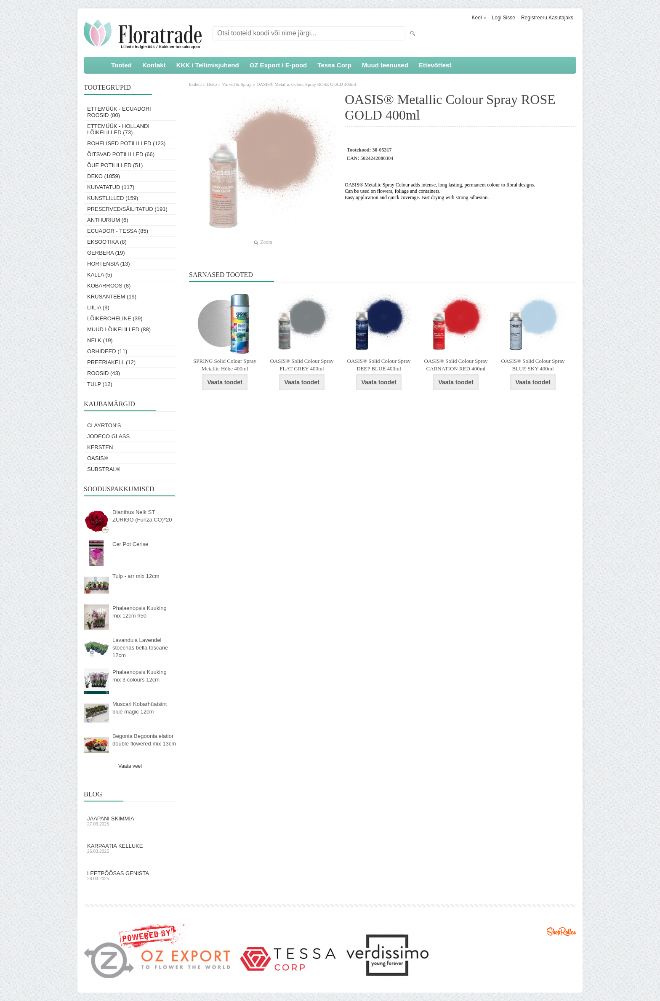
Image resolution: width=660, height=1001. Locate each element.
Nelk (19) (100, 340)
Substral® (103, 469)
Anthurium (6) (107, 220)
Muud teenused (385, 65)
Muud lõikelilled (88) (119, 329)
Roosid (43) (103, 373)
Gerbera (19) (106, 253)
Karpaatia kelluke (130, 848)
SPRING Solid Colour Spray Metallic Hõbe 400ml (224, 365)
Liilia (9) (98, 307)
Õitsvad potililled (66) (120, 154)
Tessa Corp (334, 65)
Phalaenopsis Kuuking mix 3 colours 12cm (139, 676)
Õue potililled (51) (115, 165)
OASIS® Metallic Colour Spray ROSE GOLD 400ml (306, 84)
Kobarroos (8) (108, 285)
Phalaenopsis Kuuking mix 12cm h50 (139, 612)
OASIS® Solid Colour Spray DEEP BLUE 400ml (378, 365)
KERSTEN (100, 447)
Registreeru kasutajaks (547, 18)
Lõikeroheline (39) (115, 318)
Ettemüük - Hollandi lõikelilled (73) (118, 129)
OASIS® (97, 458)
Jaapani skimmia (130, 820)
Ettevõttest (435, 65)
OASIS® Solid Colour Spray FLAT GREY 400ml (301, 365)
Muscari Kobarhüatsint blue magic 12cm (139, 708)
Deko (212, 84)
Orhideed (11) (107, 351)
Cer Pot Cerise (130, 544)
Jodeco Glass (108, 436)
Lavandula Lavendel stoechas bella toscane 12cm (140, 647)
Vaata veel (130, 766)
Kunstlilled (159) (112, 198)
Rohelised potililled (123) (126, 143)
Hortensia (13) (108, 264)
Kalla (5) (99, 275)
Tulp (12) (99, 384)
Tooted (121, 65)
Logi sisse (503, 18)
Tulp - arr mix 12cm (135, 576)
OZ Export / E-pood (278, 65)
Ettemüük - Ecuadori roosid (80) (119, 112)
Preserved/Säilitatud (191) (127, 209)
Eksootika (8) (107, 242)
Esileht (196, 84)
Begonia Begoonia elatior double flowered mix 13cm (144, 740)
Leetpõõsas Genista (130, 875)
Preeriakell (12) (111, 362)
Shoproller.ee (561, 931)
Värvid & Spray (236, 84)
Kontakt (154, 65)
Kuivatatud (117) (110, 187)
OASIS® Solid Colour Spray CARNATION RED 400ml (455, 365)
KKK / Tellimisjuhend (207, 65)
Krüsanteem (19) (111, 296)
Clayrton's (104, 425)
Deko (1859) (103, 176)
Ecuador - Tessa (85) (117, 231)
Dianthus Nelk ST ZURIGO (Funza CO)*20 (142, 516)
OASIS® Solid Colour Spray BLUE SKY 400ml (532, 365)
